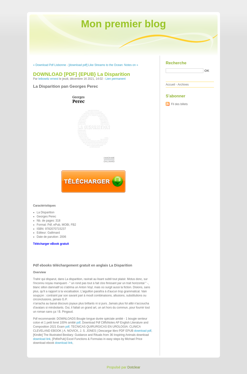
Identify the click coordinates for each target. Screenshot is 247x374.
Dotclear (133, 367)
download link (42, 339)
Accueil (170, 84)
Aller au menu (209, 3)
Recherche (176, 63)
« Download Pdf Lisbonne (49, 65)
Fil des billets (179, 104)
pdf (78, 322)
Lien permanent (115, 78)
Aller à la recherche (232, 3)
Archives (183, 84)
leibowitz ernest (48, 78)
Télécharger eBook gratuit (51, 243)
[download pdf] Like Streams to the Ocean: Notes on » (103, 65)
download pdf (142, 330)
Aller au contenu (187, 3)
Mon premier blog (123, 23)
